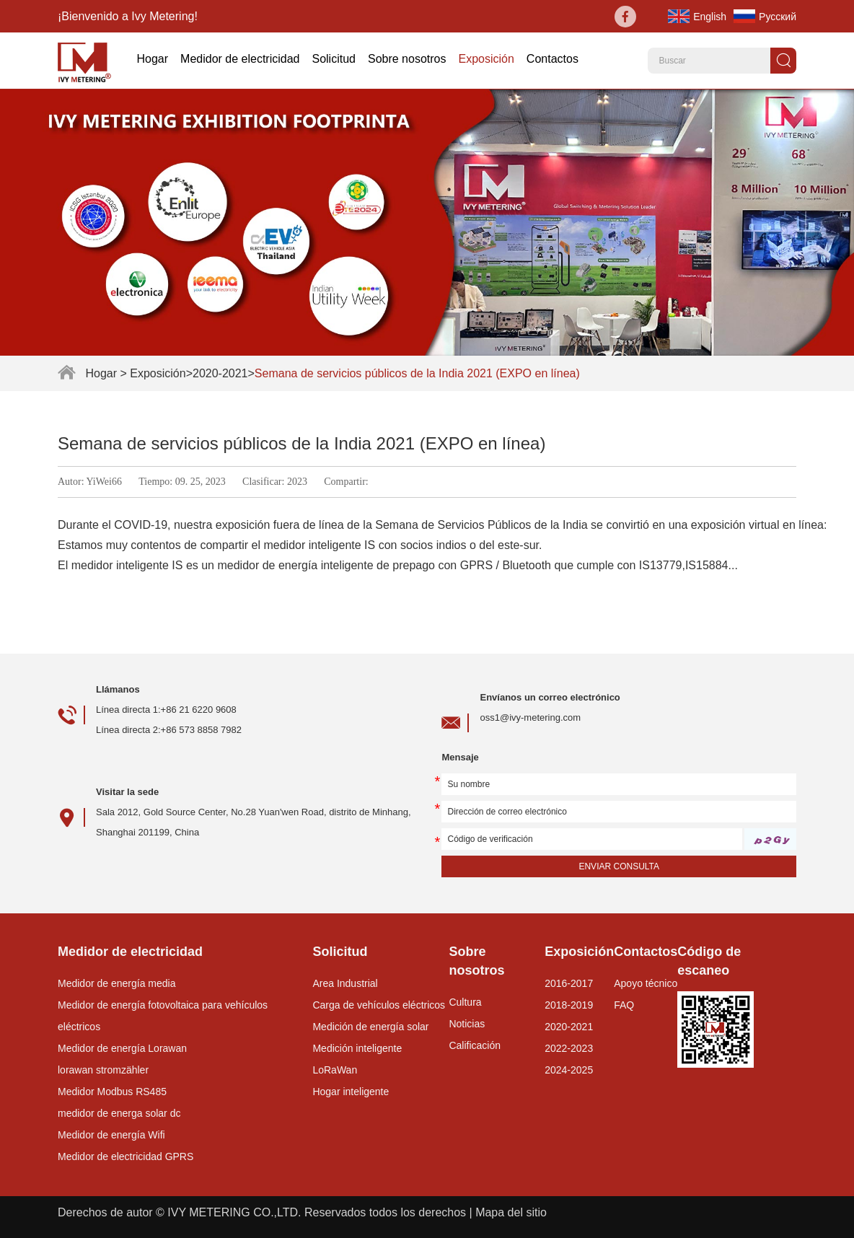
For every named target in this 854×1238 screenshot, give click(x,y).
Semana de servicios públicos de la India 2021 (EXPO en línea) (417, 373)
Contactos (552, 59)
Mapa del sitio (511, 1212)
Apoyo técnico (645, 983)
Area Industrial (344, 983)
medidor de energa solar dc (119, 1113)
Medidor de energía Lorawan (122, 1048)
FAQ (624, 1005)
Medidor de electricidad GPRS (125, 1156)
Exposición (486, 59)
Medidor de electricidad (239, 59)
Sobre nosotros (407, 59)
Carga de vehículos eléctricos (378, 1005)
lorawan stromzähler (103, 1070)
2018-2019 (569, 1005)
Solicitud (333, 59)
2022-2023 (569, 1048)
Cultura (465, 1002)
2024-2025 (569, 1070)
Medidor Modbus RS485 (112, 1091)
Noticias (467, 1024)
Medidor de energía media (116, 983)
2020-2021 (220, 373)
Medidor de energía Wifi (111, 1135)
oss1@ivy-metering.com (530, 717)
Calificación (475, 1045)
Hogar (152, 59)
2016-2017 (569, 983)
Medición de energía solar (370, 1026)
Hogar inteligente (350, 1091)
